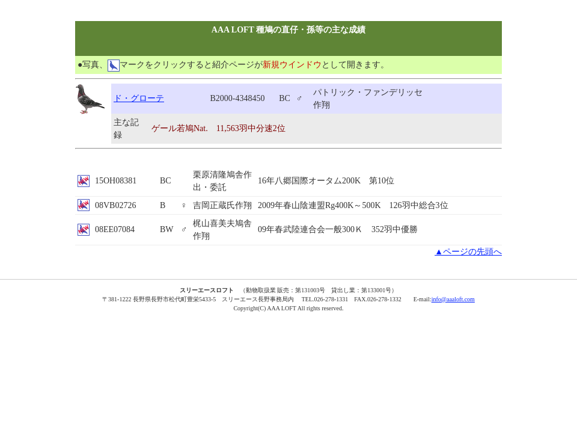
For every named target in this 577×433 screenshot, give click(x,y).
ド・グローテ (139, 98)
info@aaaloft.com (453, 299)
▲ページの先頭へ (468, 251)
